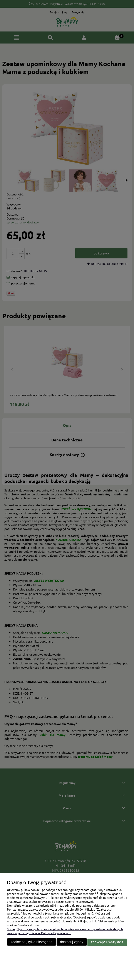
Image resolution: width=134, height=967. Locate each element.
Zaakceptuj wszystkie (107, 942)
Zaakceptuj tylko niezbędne (31, 942)
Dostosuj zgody (71, 942)
